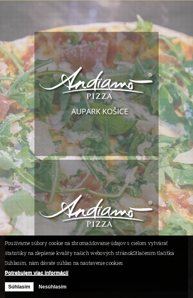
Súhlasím (19, 287)
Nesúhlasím (52, 287)
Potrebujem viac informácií (36, 273)
